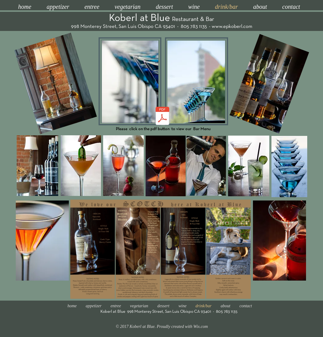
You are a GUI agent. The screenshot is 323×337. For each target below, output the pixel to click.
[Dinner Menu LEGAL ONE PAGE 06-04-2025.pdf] (162, 116)
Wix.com (200, 326)
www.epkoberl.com (232, 26)
